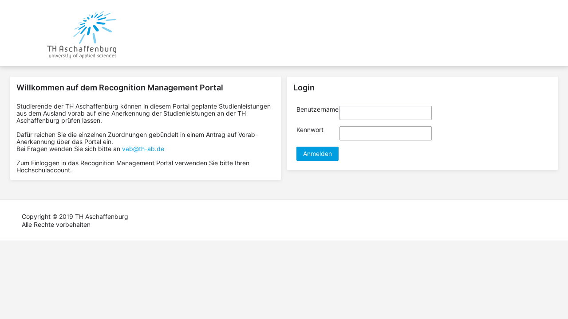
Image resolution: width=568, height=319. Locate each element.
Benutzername (317, 109)
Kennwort (309, 129)
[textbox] (385, 113)
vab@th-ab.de (143, 148)
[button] (317, 154)
